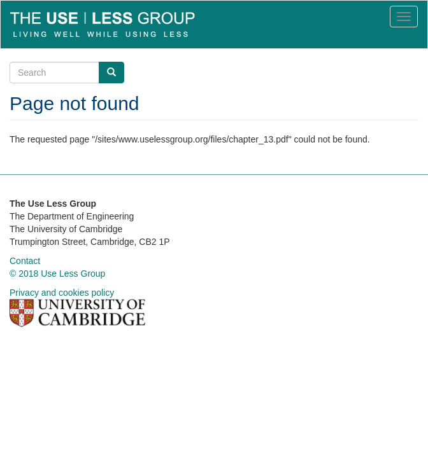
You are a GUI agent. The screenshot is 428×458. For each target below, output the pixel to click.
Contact (25, 261)
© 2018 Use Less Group (57, 273)
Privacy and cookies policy (62, 293)
